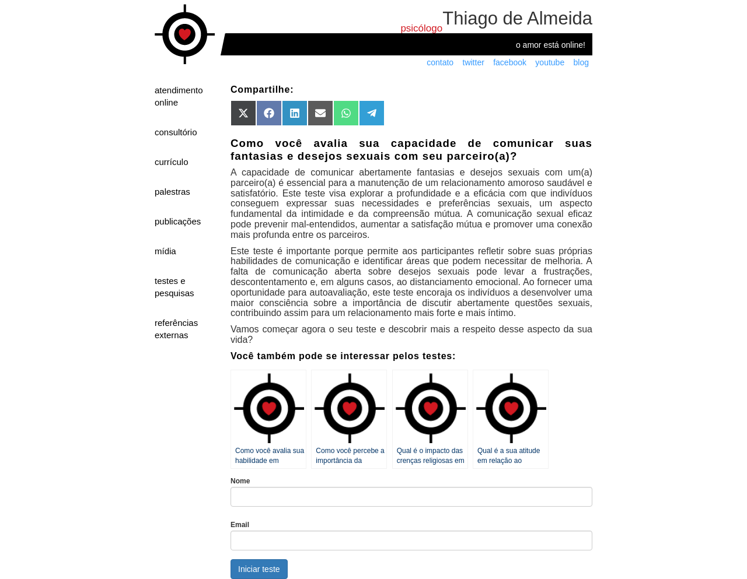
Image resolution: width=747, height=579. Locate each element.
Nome (240, 481)
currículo (172, 162)
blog (581, 62)
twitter (473, 62)
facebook (509, 62)
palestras (172, 191)
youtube (549, 62)
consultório (176, 132)
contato (440, 62)
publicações (178, 221)
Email (240, 524)
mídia (165, 251)
